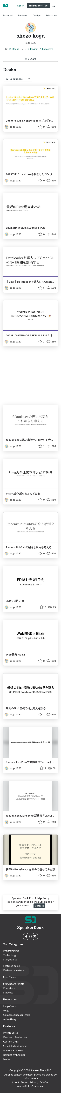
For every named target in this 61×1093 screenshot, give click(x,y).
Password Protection (15, 1037)
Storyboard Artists (13, 983)
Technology (9, 955)
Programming (11, 950)
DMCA (44, 1082)
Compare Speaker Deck (16, 1014)
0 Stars (30, 58)
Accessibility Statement (30, 1085)
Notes (6, 1059)
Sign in (20, 5)
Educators (9, 988)
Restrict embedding (14, 1054)
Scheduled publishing (15, 1045)
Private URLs (10, 1032)
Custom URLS (11, 1041)
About (15, 1082)
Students (8, 992)
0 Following (31, 48)
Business (22, 15)
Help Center (10, 1006)
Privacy (34, 1082)
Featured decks (11, 965)
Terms (24, 1082)
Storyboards (10, 959)
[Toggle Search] (53, 5)
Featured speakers (13, 970)
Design (37, 15)
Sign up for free (38, 5)
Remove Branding (13, 1050)
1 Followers (46, 48)
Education (51, 15)
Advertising (9, 1019)
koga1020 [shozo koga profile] (13, 126)
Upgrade (39, 905)
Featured (8, 15)
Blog (6, 1010)
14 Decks (13, 48)
